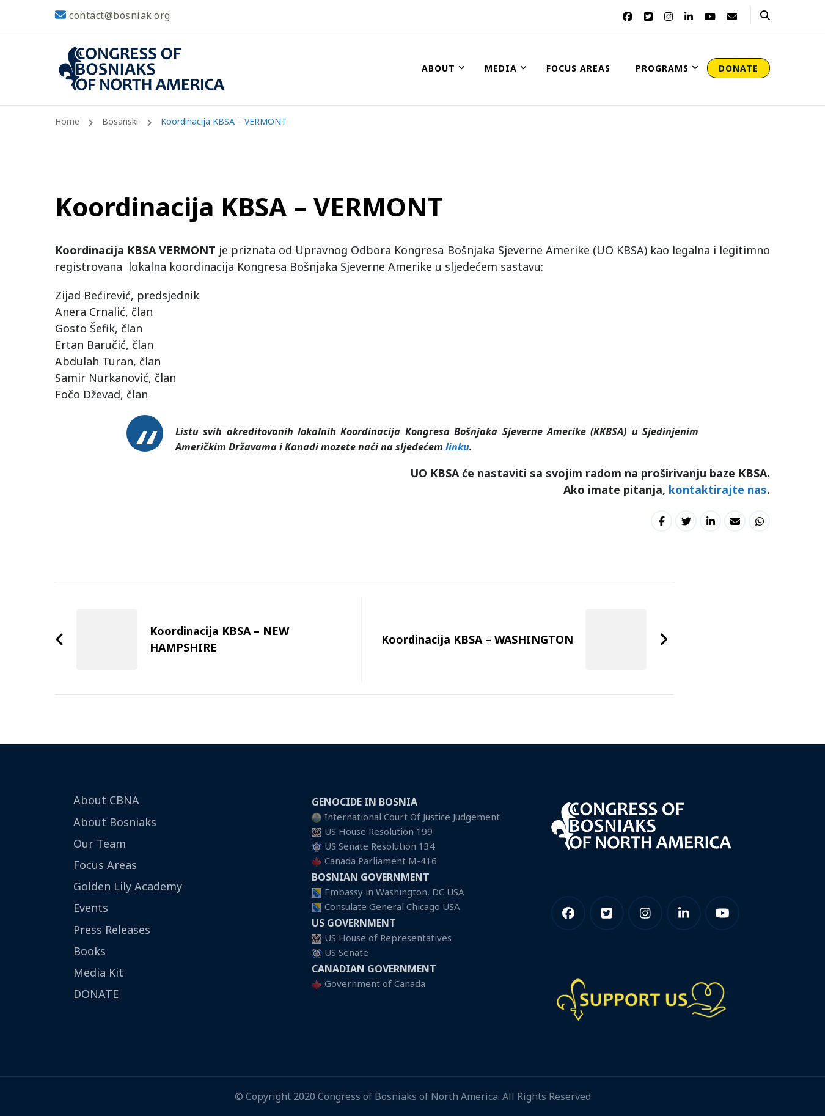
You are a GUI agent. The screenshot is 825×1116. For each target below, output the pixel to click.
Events (90, 907)
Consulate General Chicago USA (392, 906)
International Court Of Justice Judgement (412, 816)
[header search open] (765, 15)
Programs (662, 68)
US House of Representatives (388, 937)
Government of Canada (374, 983)
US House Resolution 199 (378, 831)
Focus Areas (578, 68)
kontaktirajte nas (718, 489)
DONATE (738, 68)
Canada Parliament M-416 (380, 860)
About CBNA (106, 800)
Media (501, 68)
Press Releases (111, 929)
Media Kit (98, 972)
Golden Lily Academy (127, 886)
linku (457, 446)
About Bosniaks (114, 822)
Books (89, 951)
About (438, 68)
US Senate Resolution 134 (379, 846)
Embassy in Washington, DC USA (394, 892)
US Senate (346, 952)
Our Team (99, 843)
